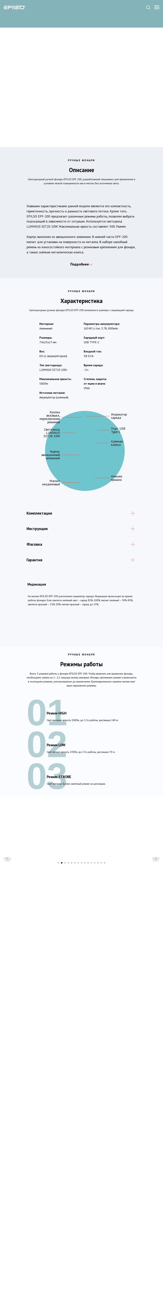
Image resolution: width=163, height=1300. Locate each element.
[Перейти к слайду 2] (61, 920)
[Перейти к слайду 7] (78, 920)
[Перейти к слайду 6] (75, 920)
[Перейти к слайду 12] (94, 920)
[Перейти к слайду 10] (88, 920)
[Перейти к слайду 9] (85, 920)
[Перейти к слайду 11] (91, 920)
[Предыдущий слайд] (7, 886)
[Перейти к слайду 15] (104, 920)
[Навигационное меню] (156, 7)
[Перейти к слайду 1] (58, 920)
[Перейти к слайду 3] (65, 920)
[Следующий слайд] (155, 886)
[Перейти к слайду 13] (98, 920)
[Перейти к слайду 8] (81, 920)
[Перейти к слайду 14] (101, 920)
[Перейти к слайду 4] (68, 920)
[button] (148, 7)
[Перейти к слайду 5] (71, 920)
